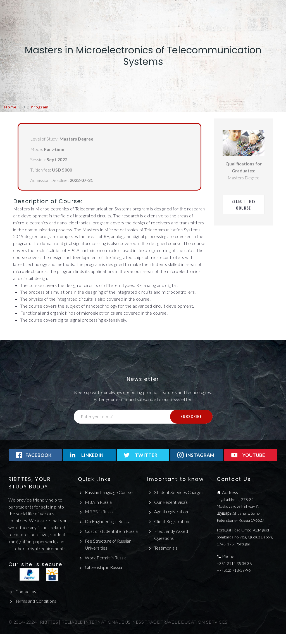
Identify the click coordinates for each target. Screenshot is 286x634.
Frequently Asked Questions (171, 534)
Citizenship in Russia (103, 567)
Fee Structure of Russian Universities (108, 544)
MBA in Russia (98, 502)
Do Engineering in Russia (107, 521)
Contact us (25, 591)
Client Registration (171, 521)
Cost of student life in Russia (111, 531)
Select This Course (244, 204)
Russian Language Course (109, 492)
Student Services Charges (178, 492)
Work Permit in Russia (106, 557)
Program (40, 107)
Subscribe (191, 416)
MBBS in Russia (100, 511)
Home (10, 107)
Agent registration (171, 511)
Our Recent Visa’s (171, 502)
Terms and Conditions (35, 601)
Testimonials (165, 547)
